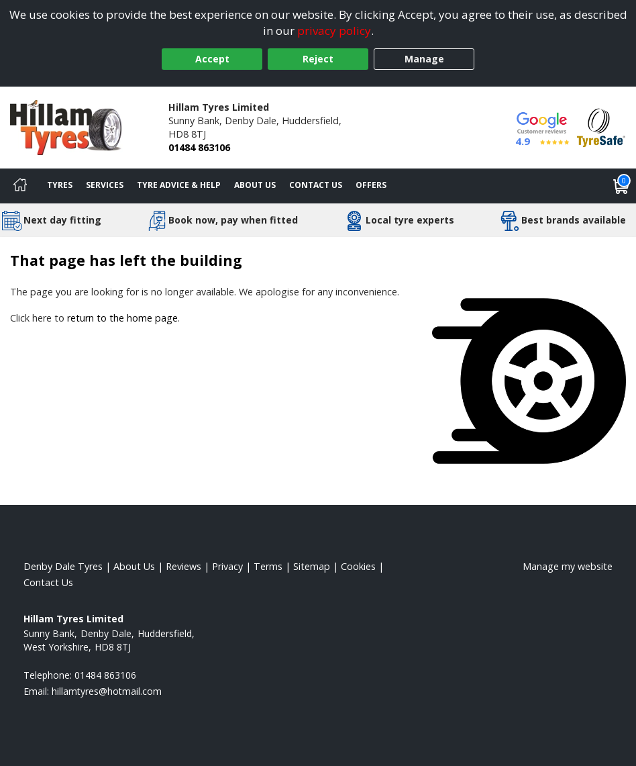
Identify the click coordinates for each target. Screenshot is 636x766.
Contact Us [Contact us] (315, 185)
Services (104, 185)
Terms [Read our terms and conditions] (268, 566)
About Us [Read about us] (134, 566)
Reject (318, 58)
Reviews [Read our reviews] (183, 566)
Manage (424, 58)
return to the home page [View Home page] (122, 318)
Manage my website (568, 566)
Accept (212, 58)
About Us (255, 185)
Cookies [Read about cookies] (358, 566)
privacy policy (334, 30)
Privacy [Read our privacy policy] (227, 566)
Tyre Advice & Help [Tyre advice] (179, 185)
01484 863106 (199, 147)
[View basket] (621, 186)
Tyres (59, 185)
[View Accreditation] (601, 126)
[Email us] (107, 691)
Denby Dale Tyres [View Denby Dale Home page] (63, 566)
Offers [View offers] (371, 185)
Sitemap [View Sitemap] (311, 566)
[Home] (20, 186)
